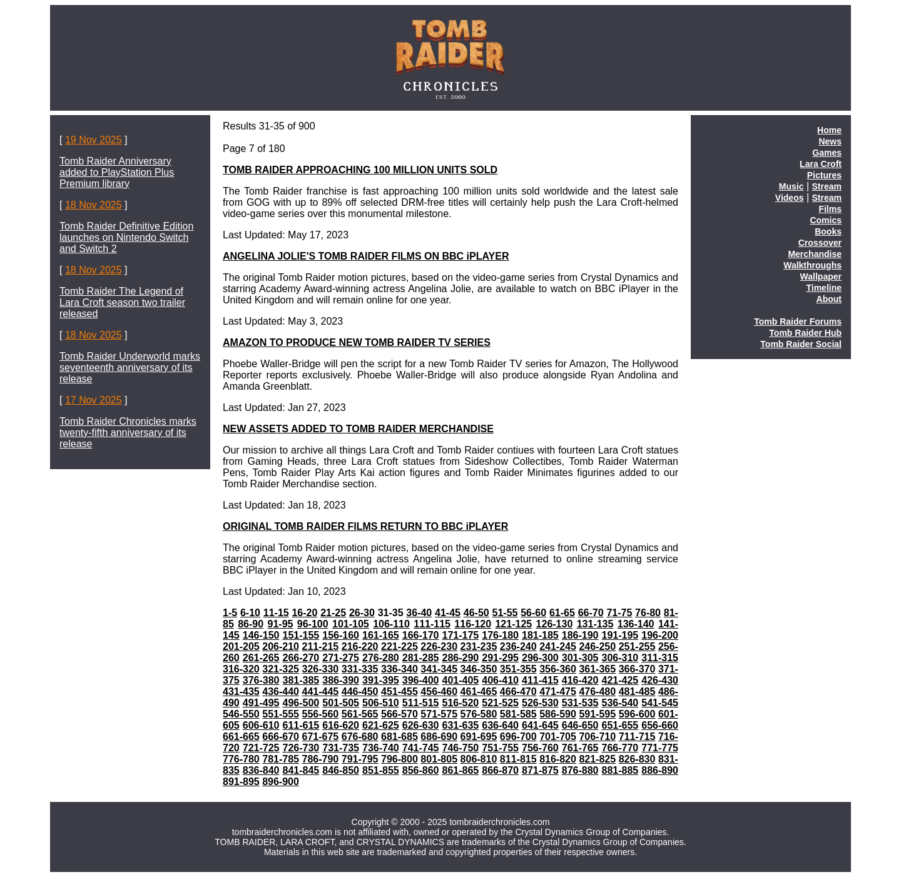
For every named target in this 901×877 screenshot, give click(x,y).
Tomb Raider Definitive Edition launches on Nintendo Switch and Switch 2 (126, 237)
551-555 (280, 714)
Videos (789, 198)
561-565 (360, 714)
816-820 (557, 759)
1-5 (230, 612)
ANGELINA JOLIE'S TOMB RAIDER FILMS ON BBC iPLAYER (366, 256)
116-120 (472, 624)
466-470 (518, 691)
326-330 (320, 669)
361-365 (597, 669)
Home (829, 130)
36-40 (419, 612)
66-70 (591, 612)
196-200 (659, 635)
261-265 (261, 657)
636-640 (500, 725)
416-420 (580, 680)
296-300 (540, 657)
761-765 (580, 748)
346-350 (479, 669)
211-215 (320, 646)
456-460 (438, 691)
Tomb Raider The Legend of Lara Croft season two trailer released (122, 302)
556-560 (320, 714)
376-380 (261, 680)
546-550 (241, 714)
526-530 (540, 702)
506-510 (380, 702)
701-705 (557, 736)
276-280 (380, 657)
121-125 (513, 624)
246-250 (597, 646)
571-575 (438, 714)
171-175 (460, 635)
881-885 (619, 770)
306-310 (619, 657)
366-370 (637, 669)
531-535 (580, 702)
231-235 (479, 646)
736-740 (380, 748)
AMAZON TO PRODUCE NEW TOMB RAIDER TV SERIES (357, 342)
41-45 (448, 612)
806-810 (479, 759)
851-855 (380, 770)
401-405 (460, 680)
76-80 (648, 612)
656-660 (659, 725)
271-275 (340, 657)
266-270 (300, 657)
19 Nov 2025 (93, 139)
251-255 (637, 646)
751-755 (500, 748)
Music (791, 186)
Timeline (824, 288)
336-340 (399, 669)
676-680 (360, 736)
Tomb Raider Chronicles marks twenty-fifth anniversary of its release (127, 432)
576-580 (479, 714)
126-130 (554, 624)
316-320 (241, 669)
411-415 (540, 680)
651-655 (619, 725)
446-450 (360, 691)
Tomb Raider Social (801, 344)
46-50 (476, 612)
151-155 (300, 635)
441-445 (320, 691)
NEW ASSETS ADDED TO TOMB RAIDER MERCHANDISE (358, 428)
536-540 (619, 702)
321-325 (280, 669)
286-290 (460, 657)
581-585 (518, 714)
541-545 (659, 702)
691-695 (479, 736)
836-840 (261, 770)
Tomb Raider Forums (798, 322)
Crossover (820, 243)
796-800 (399, 759)
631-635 (460, 725)
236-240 (518, 646)
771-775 (659, 748)
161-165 (380, 635)
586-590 (557, 714)
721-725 (261, 748)
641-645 (540, 725)
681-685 (399, 736)
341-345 (438, 669)
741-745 (420, 748)
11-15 (276, 612)
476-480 (597, 691)
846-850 (340, 770)
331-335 (360, 669)
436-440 (280, 691)
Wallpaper (821, 276)
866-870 (500, 770)
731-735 (340, 748)
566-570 (399, 714)
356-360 (557, 669)
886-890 (659, 770)
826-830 (637, 759)
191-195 (619, 635)
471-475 (557, 691)
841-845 (300, 770)
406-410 (500, 680)
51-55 (505, 612)
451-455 (399, 691)
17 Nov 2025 (93, 400)
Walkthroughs (812, 265)
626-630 (420, 725)
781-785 (280, 759)
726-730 (300, 748)
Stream (827, 186)
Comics (826, 220)
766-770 (619, 748)
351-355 (518, 669)
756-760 (540, 748)
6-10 (250, 612)
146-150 (261, 635)
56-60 (533, 612)
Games (827, 153)
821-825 (597, 759)
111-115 (432, 624)
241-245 (557, 646)
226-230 (438, 646)
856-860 (420, 770)
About (829, 299)
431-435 (241, 691)
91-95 (280, 624)
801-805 (438, 759)
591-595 (597, 714)
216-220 (360, 646)
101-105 (350, 624)
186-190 (580, 635)
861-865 (460, 770)
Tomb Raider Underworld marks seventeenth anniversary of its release (129, 367)
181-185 (540, 635)
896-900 (280, 781)
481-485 (637, 691)
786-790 (320, 759)
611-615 (300, 725)
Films (830, 209)
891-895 (241, 781)
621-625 (380, 725)
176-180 (500, 635)
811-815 (518, 759)
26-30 (362, 612)
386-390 (340, 680)
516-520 (460, 702)
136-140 (636, 624)
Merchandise (815, 254)
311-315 (659, 657)
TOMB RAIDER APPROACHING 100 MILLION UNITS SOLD (360, 170)
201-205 (241, 646)
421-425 (619, 680)
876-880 (580, 770)
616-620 (340, 725)
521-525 (500, 702)
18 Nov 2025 (93, 205)
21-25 (333, 612)
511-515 (420, 702)
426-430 (659, 680)
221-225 (399, 646)
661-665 (241, 736)
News (830, 141)
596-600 (637, 714)
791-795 (360, 759)
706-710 (597, 736)
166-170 (420, 635)
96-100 (312, 624)
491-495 (261, 702)
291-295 (500, 657)
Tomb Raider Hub (805, 333)
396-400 (420, 680)
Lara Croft (821, 164)
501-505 (340, 702)
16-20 (304, 612)
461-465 (479, 691)
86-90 (250, 624)
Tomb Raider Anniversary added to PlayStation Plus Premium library (116, 172)
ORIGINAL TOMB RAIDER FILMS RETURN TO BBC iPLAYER (365, 526)
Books (828, 231)
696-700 (518, 736)
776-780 (241, 759)
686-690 (438, 736)
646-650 (580, 725)
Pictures (824, 175)
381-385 (300, 680)
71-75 (619, 612)
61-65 (562, 612)
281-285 (420, 657)
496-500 (300, 702)
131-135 (595, 624)
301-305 (580, 657)
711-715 (637, 736)
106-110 (391, 624)
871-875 (540, 770)
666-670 (280, 736)
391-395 (380, 680)
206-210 (280, 646)
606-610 (261, 725)
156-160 (340, 635)
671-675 (320, 736)
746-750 (460, 748)
